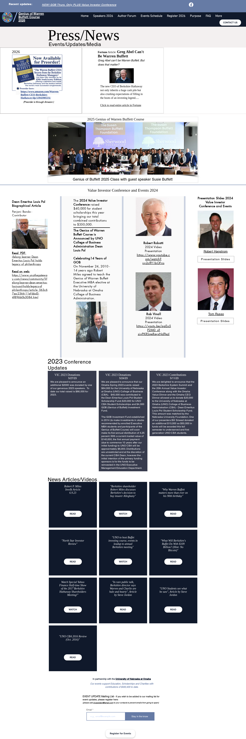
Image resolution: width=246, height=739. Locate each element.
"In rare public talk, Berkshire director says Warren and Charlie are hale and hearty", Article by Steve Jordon (123, 588)
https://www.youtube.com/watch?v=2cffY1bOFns (153, 259)
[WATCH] (73, 609)
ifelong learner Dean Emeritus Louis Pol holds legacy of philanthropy (27, 264)
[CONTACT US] (230, 22)
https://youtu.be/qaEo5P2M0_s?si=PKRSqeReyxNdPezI (153, 330)
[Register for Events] (120, 733)
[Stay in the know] (139, 716)
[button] (218, 16)
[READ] (73, 514)
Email (89, 710)
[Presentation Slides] (216, 259)
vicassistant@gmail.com (103, 703)
